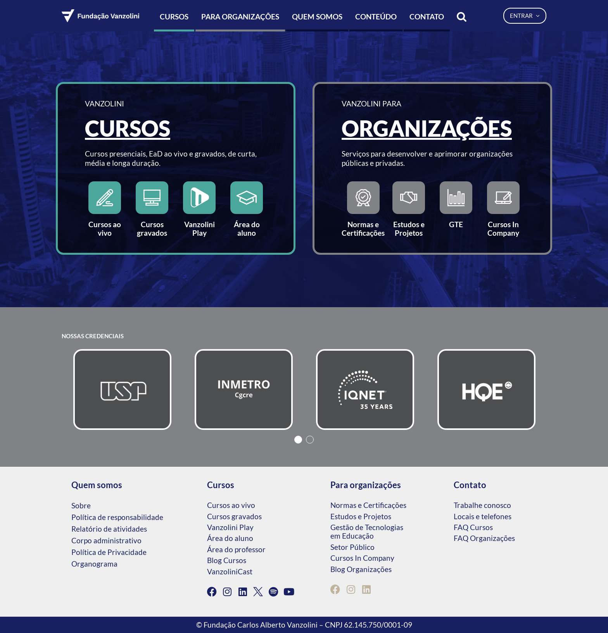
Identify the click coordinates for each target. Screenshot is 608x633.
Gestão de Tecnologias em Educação (366, 531)
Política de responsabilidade (117, 517)
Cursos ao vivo (231, 505)
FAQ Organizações (484, 538)
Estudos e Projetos (360, 516)
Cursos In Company (362, 557)
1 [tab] (298, 439)
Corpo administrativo (106, 540)
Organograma (94, 563)
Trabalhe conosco (482, 505)
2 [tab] (310, 439)
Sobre (81, 505)
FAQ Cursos (473, 527)
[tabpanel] (122, 389)
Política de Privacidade (109, 552)
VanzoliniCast (229, 571)
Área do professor (236, 549)
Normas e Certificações (368, 505)
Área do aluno (230, 538)
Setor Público (352, 547)
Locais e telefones (482, 516)
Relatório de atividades (109, 528)
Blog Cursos (226, 560)
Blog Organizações (361, 569)
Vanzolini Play (230, 527)
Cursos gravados (234, 516)
